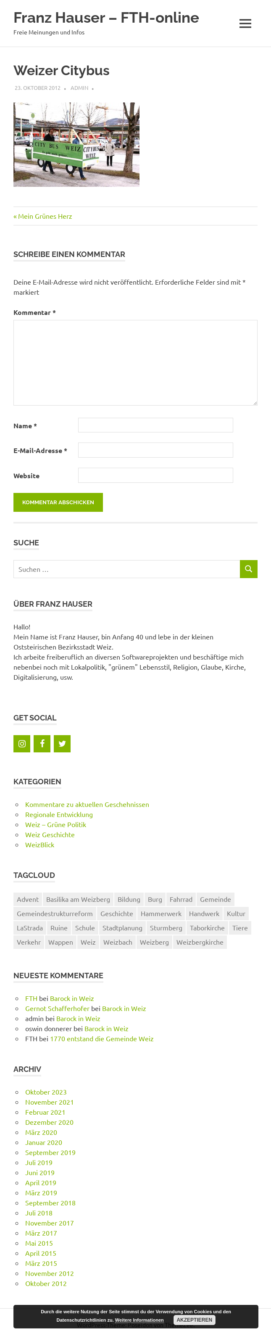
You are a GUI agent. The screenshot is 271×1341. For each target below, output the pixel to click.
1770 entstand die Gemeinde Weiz (102, 1038)
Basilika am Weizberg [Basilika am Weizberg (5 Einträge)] (78, 899)
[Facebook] (42, 743)
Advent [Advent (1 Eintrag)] (28, 899)
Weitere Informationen (139, 1320)
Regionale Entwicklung (59, 814)
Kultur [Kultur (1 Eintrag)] (236, 913)
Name (25, 425)
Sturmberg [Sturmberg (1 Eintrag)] (166, 927)
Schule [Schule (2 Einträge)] (85, 927)
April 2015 (40, 1253)
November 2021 (49, 1101)
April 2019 (40, 1182)
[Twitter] (62, 743)
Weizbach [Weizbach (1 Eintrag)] (117, 942)
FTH (31, 998)
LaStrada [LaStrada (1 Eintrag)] (30, 927)
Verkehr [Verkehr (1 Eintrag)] (29, 942)
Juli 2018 (39, 1212)
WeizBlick (39, 844)
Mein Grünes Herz (45, 216)
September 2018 (50, 1202)
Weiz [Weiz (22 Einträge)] (88, 942)
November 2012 (49, 1273)
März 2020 (41, 1132)
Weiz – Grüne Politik (55, 824)
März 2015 (41, 1263)
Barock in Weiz (72, 998)
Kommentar (34, 312)
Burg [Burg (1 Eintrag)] (155, 899)
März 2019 (41, 1192)
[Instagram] (21, 743)
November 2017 (49, 1222)
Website (26, 475)
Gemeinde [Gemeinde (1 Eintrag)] (215, 899)
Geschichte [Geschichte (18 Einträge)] (116, 913)
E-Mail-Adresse (40, 450)
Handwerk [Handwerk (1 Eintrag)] (204, 913)
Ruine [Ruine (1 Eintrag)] (59, 927)
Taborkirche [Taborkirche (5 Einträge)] (207, 927)
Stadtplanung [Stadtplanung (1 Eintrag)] (122, 927)
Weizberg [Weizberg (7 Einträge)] (154, 942)
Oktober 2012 (46, 1283)
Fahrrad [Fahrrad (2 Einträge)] (181, 899)
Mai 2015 (39, 1243)
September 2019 (50, 1152)
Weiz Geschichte (50, 834)
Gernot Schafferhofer (57, 1008)
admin (79, 87)
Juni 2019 (40, 1172)
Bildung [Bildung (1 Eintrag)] (129, 899)
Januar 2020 (43, 1142)
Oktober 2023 (46, 1091)
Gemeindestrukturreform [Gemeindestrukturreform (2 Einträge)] (55, 913)
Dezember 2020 (49, 1122)
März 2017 (41, 1232)
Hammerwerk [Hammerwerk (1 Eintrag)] (161, 913)
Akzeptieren (194, 1320)
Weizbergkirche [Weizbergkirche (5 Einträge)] (200, 942)
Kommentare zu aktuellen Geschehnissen (87, 804)
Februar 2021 (45, 1112)
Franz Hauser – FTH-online (106, 17)
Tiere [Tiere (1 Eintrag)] (240, 927)
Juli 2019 (39, 1162)
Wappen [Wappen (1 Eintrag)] (60, 942)
